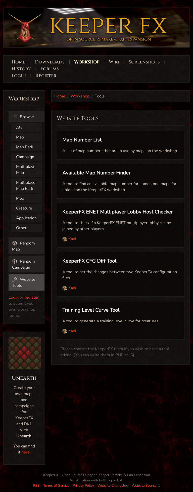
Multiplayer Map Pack (26, 185)
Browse (23, 117)
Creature (24, 208)
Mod (20, 198)
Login (19, 76)
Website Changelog (113, 485)
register (31, 297)
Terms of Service (56, 485)
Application (26, 218)
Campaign (25, 157)
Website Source (146, 485)
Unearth (24, 378)
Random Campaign (23, 264)
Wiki (114, 62)
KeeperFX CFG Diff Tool (89, 261)
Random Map (23, 246)
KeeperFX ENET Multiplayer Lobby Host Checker (117, 211)
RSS (36, 485)
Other (21, 228)
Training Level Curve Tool (90, 310)
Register (45, 76)
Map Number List (82, 139)
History (21, 69)
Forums (49, 69)
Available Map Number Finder (96, 172)
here (25, 452)
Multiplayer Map (26, 169)
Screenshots (144, 62)
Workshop (86, 62)
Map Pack (24, 147)
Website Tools (23, 282)
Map (20, 137)
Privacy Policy (83, 485)
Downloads (50, 62)
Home (18, 62)
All (19, 127)
